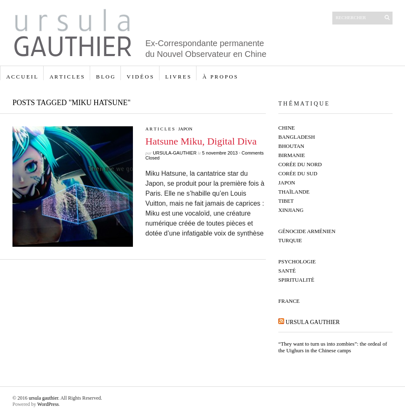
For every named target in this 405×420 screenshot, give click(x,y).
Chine (286, 128)
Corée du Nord (300, 164)
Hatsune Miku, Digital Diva (201, 141)
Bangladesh (296, 137)
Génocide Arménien (307, 231)
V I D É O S (140, 77)
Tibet (286, 201)
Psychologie (297, 261)
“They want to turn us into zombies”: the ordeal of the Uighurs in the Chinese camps (332, 347)
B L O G (105, 77)
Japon (185, 128)
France (288, 301)
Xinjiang (291, 210)
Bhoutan (291, 146)
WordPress (48, 404)
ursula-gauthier (174, 152)
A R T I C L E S (66, 77)
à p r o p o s (219, 77)
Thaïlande (293, 192)
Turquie (290, 240)
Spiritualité (296, 280)
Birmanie (291, 155)
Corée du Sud (297, 173)
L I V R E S (178, 77)
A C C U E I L (21, 77)
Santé (287, 271)
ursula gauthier (313, 322)
